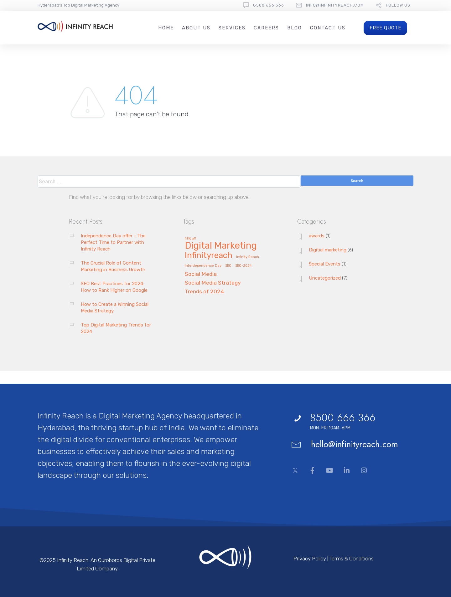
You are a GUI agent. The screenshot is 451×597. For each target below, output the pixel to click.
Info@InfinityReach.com (335, 5)
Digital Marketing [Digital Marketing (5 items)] (221, 245)
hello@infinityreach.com (354, 444)
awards (316, 236)
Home (166, 28)
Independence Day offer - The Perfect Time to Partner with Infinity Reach (113, 242)
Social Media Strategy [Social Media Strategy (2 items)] (213, 283)
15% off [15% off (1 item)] (190, 239)
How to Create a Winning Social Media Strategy (114, 307)
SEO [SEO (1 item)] (228, 266)
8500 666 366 (268, 5)
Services (232, 28)
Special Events (324, 264)
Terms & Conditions (351, 558)
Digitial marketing (327, 250)
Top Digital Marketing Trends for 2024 (116, 328)
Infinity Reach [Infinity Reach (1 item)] (247, 257)
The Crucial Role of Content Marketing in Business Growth (113, 266)
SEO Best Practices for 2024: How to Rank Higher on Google (114, 287)
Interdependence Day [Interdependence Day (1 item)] (203, 266)
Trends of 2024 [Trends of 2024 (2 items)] (204, 292)
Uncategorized (325, 278)
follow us (398, 5)
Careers (266, 28)
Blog (294, 28)
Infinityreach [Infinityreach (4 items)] (208, 255)
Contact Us (327, 28)
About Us (196, 28)
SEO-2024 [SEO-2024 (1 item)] (243, 266)
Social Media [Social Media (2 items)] (201, 274)
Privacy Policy (309, 558)
